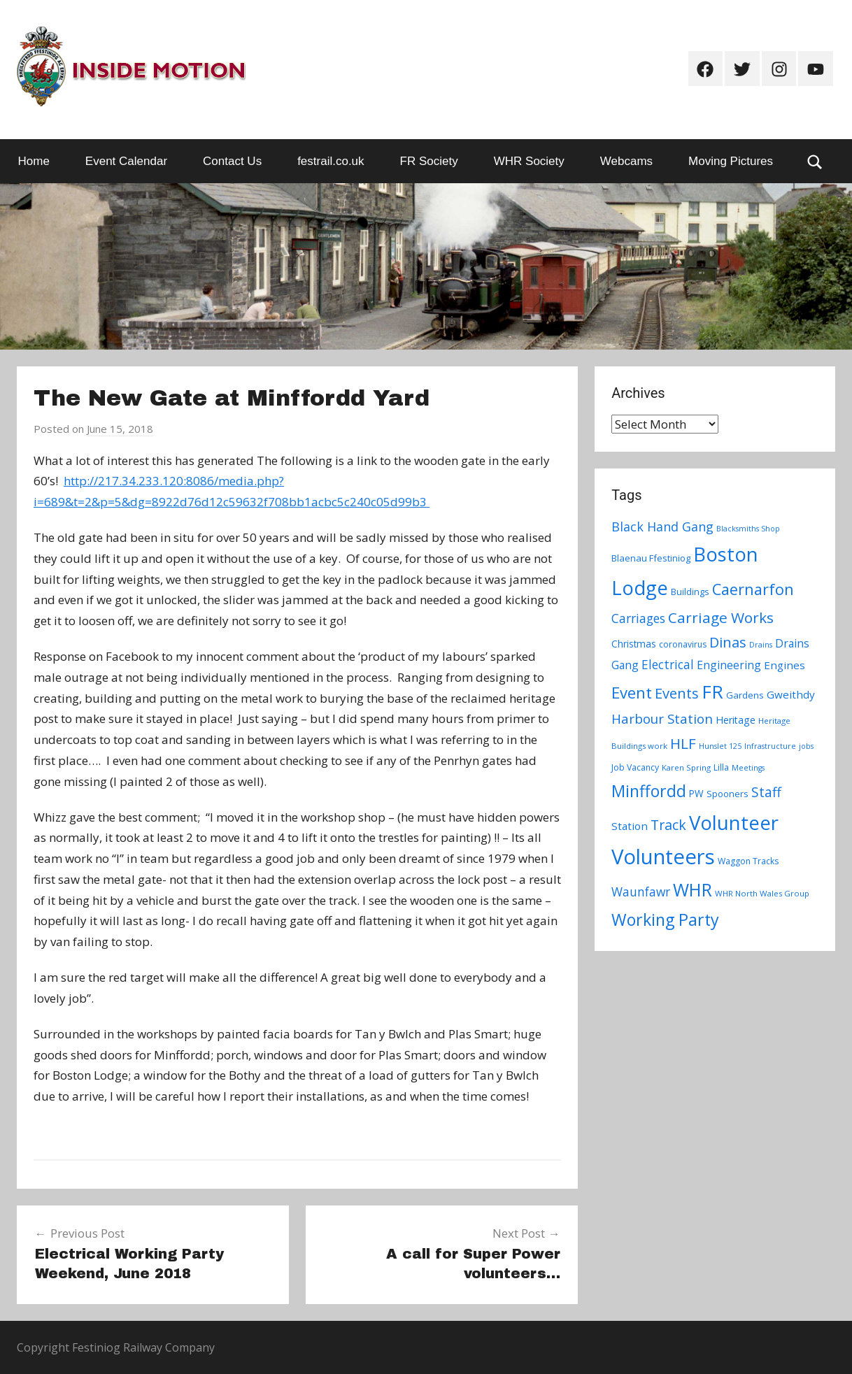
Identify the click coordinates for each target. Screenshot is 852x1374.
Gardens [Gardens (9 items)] (745, 695)
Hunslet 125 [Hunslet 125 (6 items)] (720, 746)
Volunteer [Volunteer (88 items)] (734, 822)
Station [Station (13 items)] (629, 826)
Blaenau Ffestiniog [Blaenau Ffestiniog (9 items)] (650, 558)
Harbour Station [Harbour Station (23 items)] (662, 719)
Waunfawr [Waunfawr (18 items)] (640, 892)
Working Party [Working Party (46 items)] (665, 919)
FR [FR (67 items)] (712, 691)
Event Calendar (126, 161)
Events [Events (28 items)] (677, 693)
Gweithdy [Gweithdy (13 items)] (791, 694)
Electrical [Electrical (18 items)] (667, 665)
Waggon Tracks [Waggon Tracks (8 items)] (748, 861)
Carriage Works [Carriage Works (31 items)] (721, 617)
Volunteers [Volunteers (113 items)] (663, 857)
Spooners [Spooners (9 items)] (727, 793)
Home (34, 161)
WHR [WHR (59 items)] (692, 889)
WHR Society (529, 161)
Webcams (626, 161)
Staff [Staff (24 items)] (766, 792)
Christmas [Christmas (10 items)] (633, 643)
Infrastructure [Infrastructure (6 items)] (770, 746)
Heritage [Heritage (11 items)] (735, 720)
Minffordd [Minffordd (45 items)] (648, 791)
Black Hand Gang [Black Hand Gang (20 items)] (662, 526)
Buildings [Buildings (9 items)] (690, 591)
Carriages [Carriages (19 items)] (638, 618)
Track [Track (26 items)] (668, 824)
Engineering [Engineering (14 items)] (729, 665)
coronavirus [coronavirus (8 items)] (683, 644)
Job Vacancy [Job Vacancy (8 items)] (635, 767)
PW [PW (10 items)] (696, 793)
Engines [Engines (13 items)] (784, 665)
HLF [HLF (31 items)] (683, 743)
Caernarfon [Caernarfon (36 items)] (753, 589)
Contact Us (232, 161)
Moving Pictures (730, 161)
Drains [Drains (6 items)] (760, 645)
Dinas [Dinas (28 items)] (727, 642)
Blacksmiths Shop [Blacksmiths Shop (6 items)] (748, 529)
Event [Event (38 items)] (631, 692)
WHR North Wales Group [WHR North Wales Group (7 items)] (762, 893)
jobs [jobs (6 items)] (806, 746)
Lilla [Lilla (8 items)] (721, 767)
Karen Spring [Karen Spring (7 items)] (686, 767)
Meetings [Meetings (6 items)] (748, 768)
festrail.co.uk (330, 161)
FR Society (429, 161)
